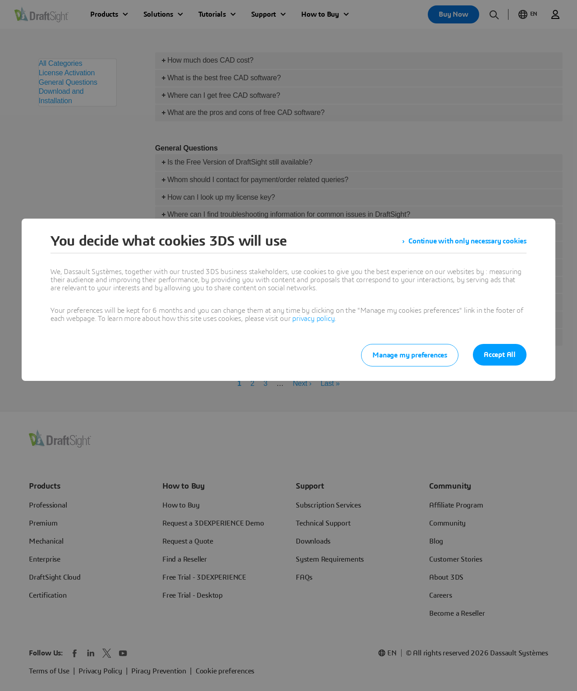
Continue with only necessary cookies (467, 241)
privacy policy (313, 318)
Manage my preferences (409, 355)
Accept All (500, 354)
